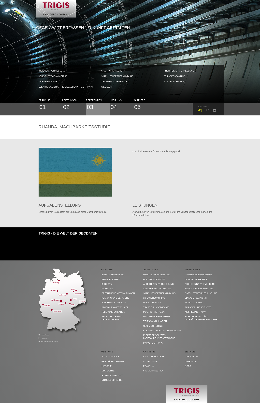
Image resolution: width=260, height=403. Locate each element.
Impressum (191, 357)
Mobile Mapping (48, 81)
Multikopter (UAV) (174, 81)
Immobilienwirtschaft (114, 307)
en (207, 110)
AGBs (188, 366)
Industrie (107, 289)
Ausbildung (150, 361)
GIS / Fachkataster (112, 71)
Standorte (108, 371)
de (199, 110)
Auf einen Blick (110, 357)
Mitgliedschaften (112, 380)
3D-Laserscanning (175, 76)
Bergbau (106, 284)
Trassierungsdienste (114, 81)
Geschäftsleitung (112, 361)
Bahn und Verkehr (112, 275)
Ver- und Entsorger (113, 302)
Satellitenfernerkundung (117, 76)
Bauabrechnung (153, 343)
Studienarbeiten (153, 371)
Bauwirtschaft (110, 279)
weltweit (106, 87)
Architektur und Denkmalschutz (111, 318)
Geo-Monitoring (152, 326)
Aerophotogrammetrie (53, 76)
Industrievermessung (156, 316)
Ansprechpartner (112, 375)
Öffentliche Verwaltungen (118, 293)
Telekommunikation (113, 312)
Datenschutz (193, 361)
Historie (106, 366)
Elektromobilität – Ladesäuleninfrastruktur (66, 87)
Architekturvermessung (179, 71)
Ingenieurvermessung (52, 71)
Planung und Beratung (115, 298)
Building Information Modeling (162, 330)
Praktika (148, 366)
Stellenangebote (154, 357)
